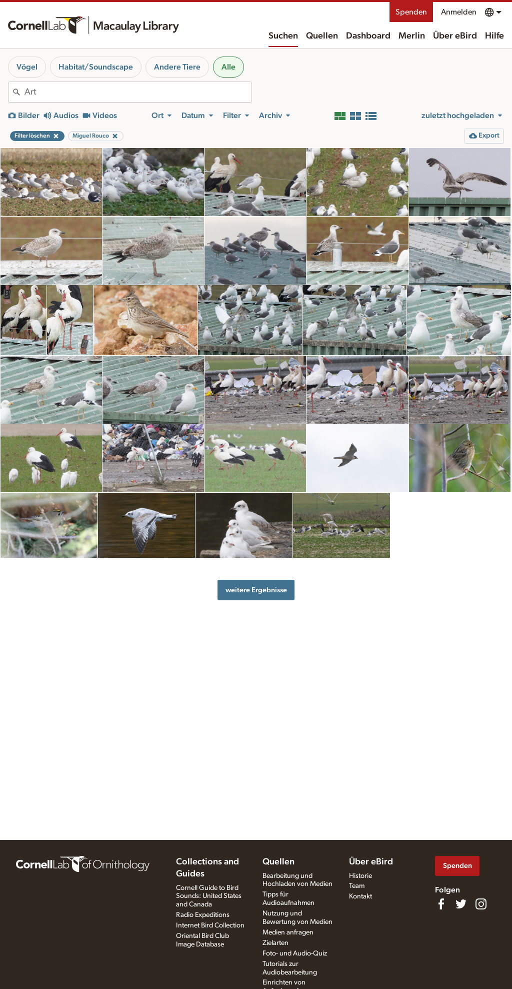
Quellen (322, 36)
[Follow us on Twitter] (461, 904)
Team (356, 885)
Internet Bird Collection (210, 925)
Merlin (411, 36)
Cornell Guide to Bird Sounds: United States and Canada (209, 896)
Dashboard (368, 36)
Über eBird (455, 36)
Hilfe (494, 36)
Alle (229, 67)
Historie (360, 875)
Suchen (283, 36)
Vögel (27, 67)
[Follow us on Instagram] (481, 904)
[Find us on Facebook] (441, 904)
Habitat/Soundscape (95, 67)
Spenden (411, 12)
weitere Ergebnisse (256, 590)
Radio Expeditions (203, 914)
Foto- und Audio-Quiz (294, 953)
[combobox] (138, 92)
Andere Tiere (177, 67)
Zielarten (275, 942)
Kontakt (360, 896)
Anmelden (458, 12)
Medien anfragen (288, 932)
